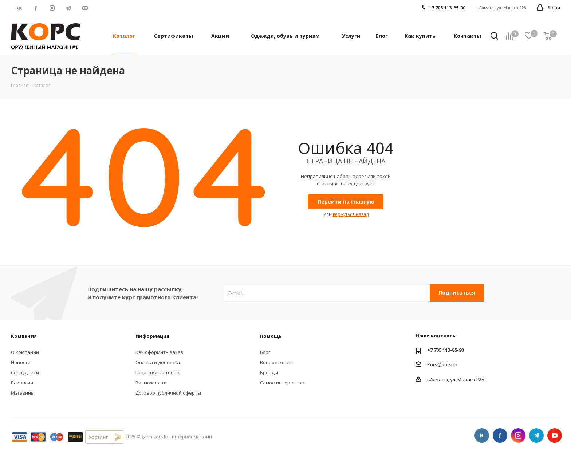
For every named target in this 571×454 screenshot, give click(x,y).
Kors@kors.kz (442, 364)
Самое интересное (282, 382)
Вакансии (22, 382)
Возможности (151, 382)
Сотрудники (25, 372)
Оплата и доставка (157, 362)
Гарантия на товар (157, 372)
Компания (24, 336)
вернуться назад (351, 214)
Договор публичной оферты (168, 393)
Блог (265, 352)
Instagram (52, 8)
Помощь (270, 336)
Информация (152, 336)
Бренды (269, 372)
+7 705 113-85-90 (445, 350)
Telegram (68, 8)
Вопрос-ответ (276, 362)
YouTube (84, 8)
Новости (21, 362)
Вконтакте (19, 8)
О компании (25, 352)
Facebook (35, 8)
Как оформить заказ (159, 352)
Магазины (23, 393)
